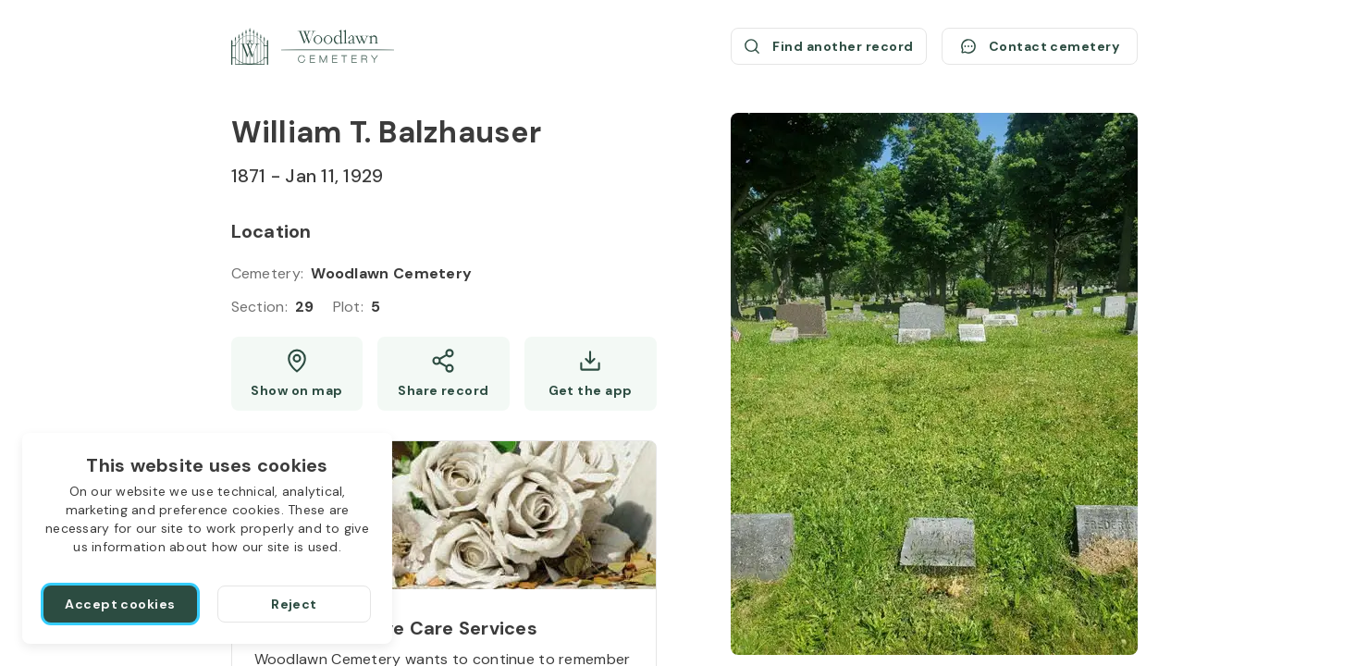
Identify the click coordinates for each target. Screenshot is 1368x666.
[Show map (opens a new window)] (297, 374)
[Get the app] (590, 374)
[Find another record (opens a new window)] (829, 46)
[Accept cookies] (120, 604)
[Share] (443, 374)
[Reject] (294, 604)
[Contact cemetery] (1040, 46)
